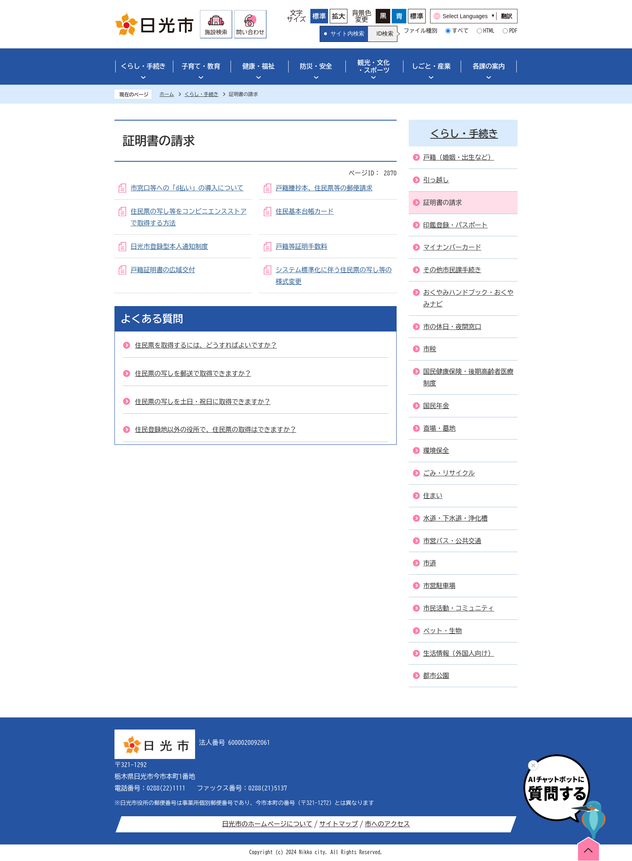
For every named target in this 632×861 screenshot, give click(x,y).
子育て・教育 (200, 66)
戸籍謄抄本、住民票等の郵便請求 (324, 188)
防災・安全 (316, 66)
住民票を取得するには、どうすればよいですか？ (206, 345)
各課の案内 (489, 66)
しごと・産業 (431, 66)
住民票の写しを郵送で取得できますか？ (193, 373)
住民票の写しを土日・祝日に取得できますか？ (202, 401)
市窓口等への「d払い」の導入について (187, 188)
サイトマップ (338, 824)
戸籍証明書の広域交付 (163, 270)
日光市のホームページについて (267, 824)
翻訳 (506, 16)
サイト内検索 (347, 33)
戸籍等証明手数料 (301, 246)
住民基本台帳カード (305, 211)
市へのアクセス (387, 824)
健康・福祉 (258, 66)
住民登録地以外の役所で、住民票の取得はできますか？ (215, 429)
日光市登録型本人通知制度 (169, 246)
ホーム (167, 94)
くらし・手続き (143, 66)
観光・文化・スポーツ (374, 66)
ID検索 (384, 33)
